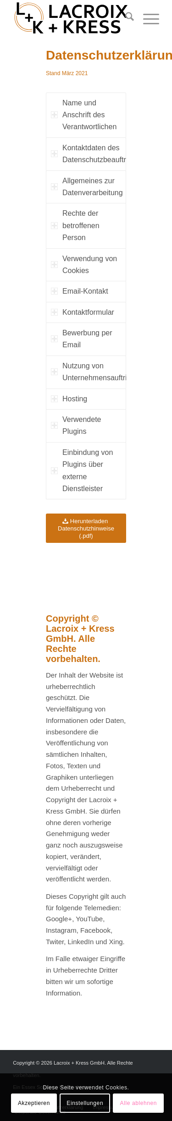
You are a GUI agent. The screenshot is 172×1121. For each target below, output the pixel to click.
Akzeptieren (34, 1103)
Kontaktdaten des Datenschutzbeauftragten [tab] (88, 154)
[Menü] (146, 18)
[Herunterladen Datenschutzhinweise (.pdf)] (86, 528)
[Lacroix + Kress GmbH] (71, 18)
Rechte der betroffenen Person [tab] (75, 225)
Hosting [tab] (69, 399)
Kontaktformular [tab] (82, 312)
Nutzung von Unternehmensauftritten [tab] (88, 372)
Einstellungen (85, 1103)
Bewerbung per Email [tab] (81, 339)
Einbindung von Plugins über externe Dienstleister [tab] (82, 470)
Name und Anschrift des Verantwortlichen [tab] (84, 115)
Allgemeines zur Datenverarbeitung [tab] (87, 187)
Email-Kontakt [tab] (79, 291)
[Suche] (125, 18)
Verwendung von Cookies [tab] (84, 264)
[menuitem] (125, 18)
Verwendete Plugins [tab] (76, 425)
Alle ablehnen (138, 1103)
